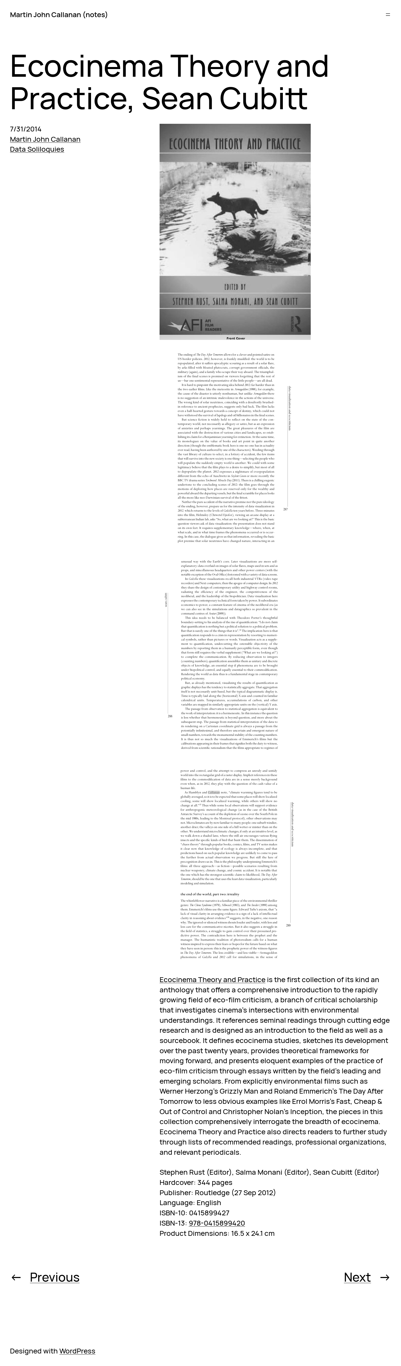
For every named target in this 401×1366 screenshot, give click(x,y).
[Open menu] (388, 15)
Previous (55, 1277)
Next (357, 1277)
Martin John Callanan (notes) (59, 14)
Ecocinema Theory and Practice (212, 979)
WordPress (77, 1351)
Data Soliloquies (37, 149)
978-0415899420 (217, 1223)
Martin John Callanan (45, 139)
